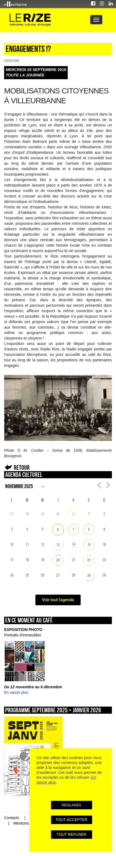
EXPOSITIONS (11, 60)
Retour (22, 467)
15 (88, 544)
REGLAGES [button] (71, 805)
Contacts (11, 818)
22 (88, 560)
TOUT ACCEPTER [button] (71, 819)
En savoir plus (16, 692)
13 (58, 544)
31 (73, 514)
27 (58, 575)
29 (88, 575)
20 (58, 560)
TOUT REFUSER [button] (71, 834)
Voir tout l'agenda (58, 599)
